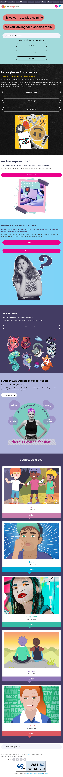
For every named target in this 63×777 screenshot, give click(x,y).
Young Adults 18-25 (21, 1)
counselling (31, 52)
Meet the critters (31, 327)
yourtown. (29, 754)
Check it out (31, 175)
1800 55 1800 (60, 6)
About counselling (31, 251)
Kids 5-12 (3, 1)
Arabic (31, 773)
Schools (38, 1)
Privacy (56, 1)
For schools (31, 109)
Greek (46, 773)
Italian (41, 773)
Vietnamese (37, 773)
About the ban (31, 92)
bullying (31, 45)
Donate (50, 1)
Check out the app (9, 395)
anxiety (31, 58)
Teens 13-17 (11, 1)
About (43, 1)
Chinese (27, 773)
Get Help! (56, 6)
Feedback (19, 756)
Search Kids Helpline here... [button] (14, 36)
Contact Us (8, 756)
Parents (31, 1)
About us (31, 242)
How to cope (31, 101)
